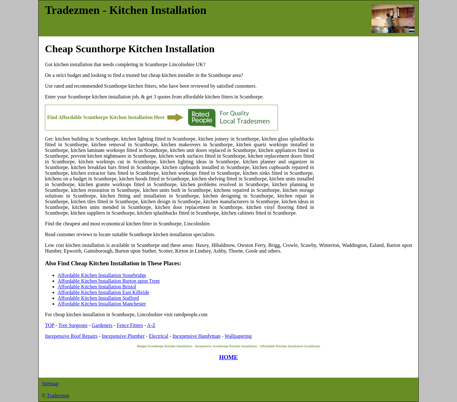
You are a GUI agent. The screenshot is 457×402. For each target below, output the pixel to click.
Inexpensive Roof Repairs (71, 336)
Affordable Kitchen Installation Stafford (98, 298)
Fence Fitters (130, 325)
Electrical (158, 336)
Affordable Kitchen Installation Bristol (97, 286)
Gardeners (102, 325)
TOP (49, 325)
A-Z (151, 325)
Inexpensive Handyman (196, 336)
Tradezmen (57, 395)
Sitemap (50, 383)
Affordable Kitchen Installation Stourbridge (102, 275)
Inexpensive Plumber (123, 336)
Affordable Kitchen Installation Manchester (102, 303)
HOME (228, 357)
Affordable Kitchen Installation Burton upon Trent (109, 281)
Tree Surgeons (72, 325)
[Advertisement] (363, 177)
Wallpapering (238, 336)
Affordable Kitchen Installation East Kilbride (103, 292)
